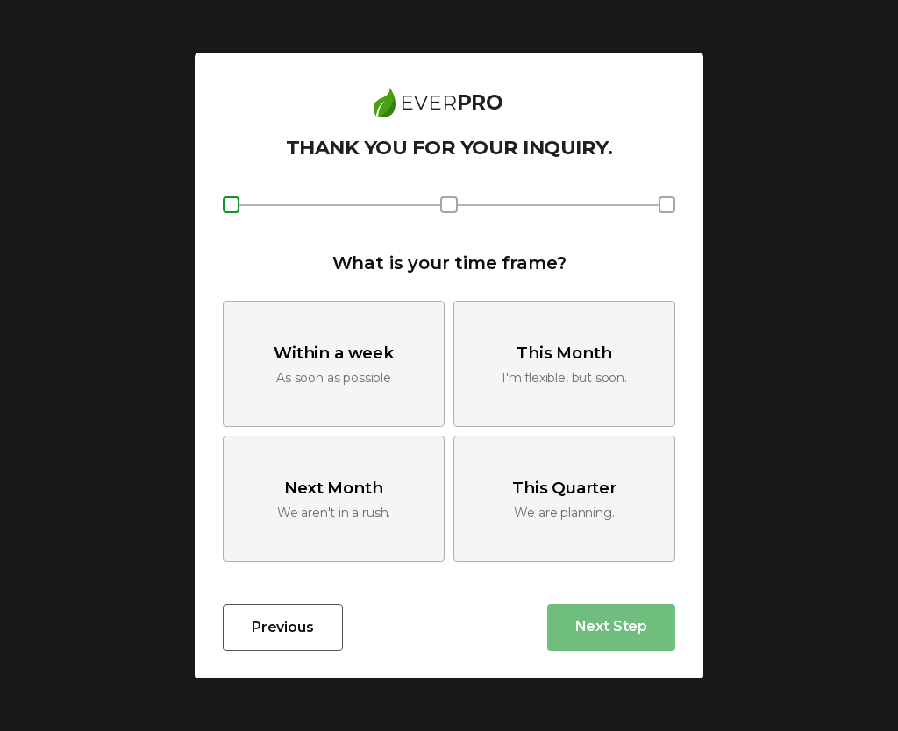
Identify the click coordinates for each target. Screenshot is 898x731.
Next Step (611, 626)
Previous (283, 627)
